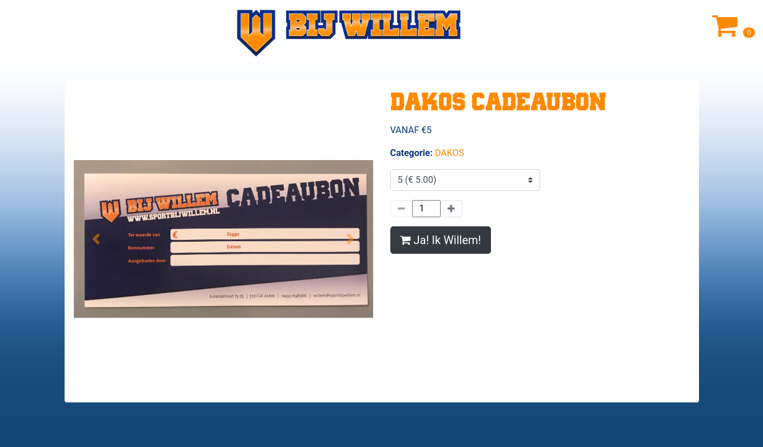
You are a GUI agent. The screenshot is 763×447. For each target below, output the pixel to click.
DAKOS (449, 152)
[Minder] (401, 208)
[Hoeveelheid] (426, 208)
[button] (96, 239)
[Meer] (451, 208)
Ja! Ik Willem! (440, 240)
